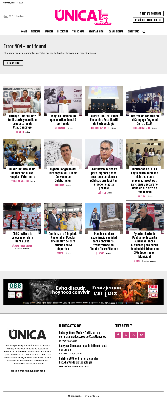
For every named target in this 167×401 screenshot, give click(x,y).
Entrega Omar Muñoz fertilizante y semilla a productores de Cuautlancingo (22, 122)
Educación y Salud (100, 129)
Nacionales (60, 129)
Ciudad (137, 262)
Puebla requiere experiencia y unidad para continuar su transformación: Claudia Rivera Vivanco (104, 242)
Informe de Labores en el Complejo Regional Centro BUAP (144, 121)
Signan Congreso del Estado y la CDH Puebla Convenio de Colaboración (63, 175)
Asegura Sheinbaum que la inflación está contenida (63, 121)
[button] (144, 31)
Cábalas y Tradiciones (22, 247)
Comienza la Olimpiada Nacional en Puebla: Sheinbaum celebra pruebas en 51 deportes (63, 242)
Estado (19, 133)
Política (60, 186)
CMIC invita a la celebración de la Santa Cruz (22, 238)
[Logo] (83, 17)
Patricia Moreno (22, 249)
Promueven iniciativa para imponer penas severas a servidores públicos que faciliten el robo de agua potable (104, 179)
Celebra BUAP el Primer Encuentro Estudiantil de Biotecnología (104, 121)
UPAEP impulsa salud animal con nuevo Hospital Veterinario (22, 174)
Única (27, 133)
